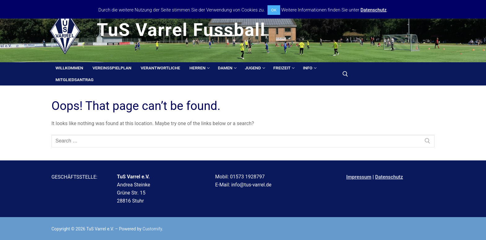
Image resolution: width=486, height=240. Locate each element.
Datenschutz (389, 177)
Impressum (358, 177)
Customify (152, 228)
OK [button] (273, 10)
